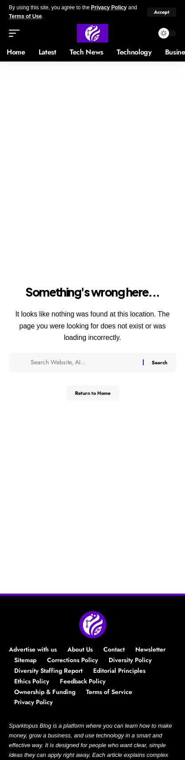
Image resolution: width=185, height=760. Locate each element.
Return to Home (92, 393)
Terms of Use (25, 16)
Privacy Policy (109, 7)
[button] (161, 12)
